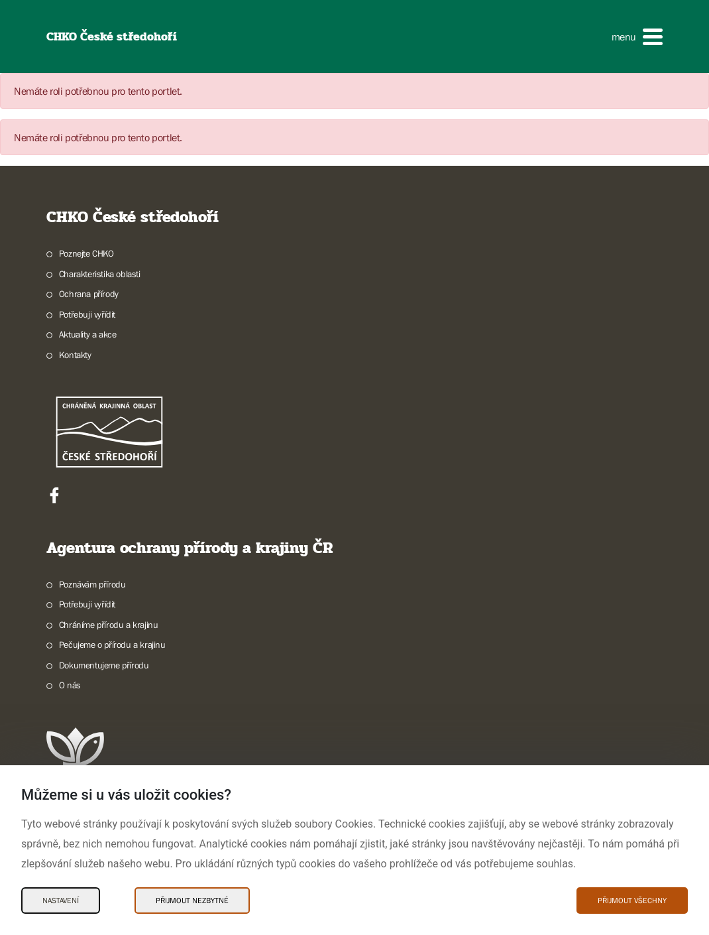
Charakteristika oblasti (99, 274)
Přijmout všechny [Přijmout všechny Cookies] (632, 900)
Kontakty (75, 354)
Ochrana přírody (89, 293)
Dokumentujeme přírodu (104, 665)
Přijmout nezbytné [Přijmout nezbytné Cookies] (192, 900)
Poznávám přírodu (92, 584)
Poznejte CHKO (86, 253)
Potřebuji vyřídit (87, 314)
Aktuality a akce (88, 334)
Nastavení (60, 900)
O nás (70, 685)
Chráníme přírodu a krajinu (108, 624)
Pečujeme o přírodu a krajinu (112, 644)
